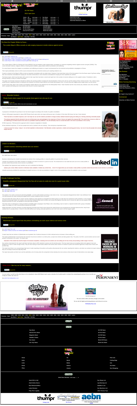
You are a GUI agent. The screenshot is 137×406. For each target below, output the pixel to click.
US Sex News (47, 27)
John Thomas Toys (124, 76)
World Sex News (47, 30)
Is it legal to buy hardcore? (126, 94)
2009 (16, 35)
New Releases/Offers (34, 385)
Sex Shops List (123, 64)
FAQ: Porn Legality (34, 390)
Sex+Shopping (114, 368)
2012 (27, 35)
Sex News (45, 17)
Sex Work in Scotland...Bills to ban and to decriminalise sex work (22, 104)
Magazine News (16, 27)
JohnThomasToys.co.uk (121, 22)
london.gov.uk (45, 59)
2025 (69, 35)
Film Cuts (45, 22)
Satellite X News (16, 29)
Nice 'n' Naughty (123, 79)
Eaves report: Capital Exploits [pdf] (12, 57)
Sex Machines (123, 74)
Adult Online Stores (75, 19)
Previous (4, 35)
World (29, 19)
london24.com (13, 56)
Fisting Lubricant (83, 14)
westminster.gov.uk (32, 230)
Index (24, 20)
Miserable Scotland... (13, 95)
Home (24, 17)
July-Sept (27, 36)
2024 (66, 35)
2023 (62, 35)
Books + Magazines (124, 68)
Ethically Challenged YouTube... (11, 178)
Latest (73, 35)
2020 (52, 35)
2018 (44, 35)
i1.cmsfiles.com (27, 57)
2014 (34, 35)
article (6, 56)
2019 (48, 35)
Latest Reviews (123, 62)
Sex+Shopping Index (125, 61)
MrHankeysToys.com (90, 303)
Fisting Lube (46, 402)
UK (28, 17)
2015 (37, 35)
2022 (59, 35)
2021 (55, 35)
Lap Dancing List (124, 65)
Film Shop (45, 23)
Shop (23, 368)
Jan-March (14, 36)
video (5, 191)
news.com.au (13, 155)
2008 (12, 35)
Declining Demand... (7, 217)
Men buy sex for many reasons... (21, 265)
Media (29, 20)
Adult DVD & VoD (74, 17)
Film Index (45, 20)
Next (8, 35)
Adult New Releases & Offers (78, 20)
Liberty (29, 22)
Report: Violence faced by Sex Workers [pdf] (15, 230)
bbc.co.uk (12, 229)
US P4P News (47, 26)
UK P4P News (26, 26)
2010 (19, 35)
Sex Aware (15, 30)
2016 (41, 35)
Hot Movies (122, 77)
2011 (23, 35)
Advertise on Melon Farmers (127, 100)
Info (29, 23)
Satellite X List (101, 385)
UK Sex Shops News (28, 29)
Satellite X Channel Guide (126, 67)
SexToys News (16, 32)
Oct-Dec (32, 36)
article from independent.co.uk (11, 278)
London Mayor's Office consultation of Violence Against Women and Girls (21, 59)
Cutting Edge (113, 360)
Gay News (15, 26)
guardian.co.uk (13, 189)
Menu (24, 19)
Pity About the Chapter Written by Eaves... (14, 42)
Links (24, 22)
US (67, 357)
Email (23, 365)
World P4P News (47, 29)
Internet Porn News (28, 30)
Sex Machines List (102, 388)
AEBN (91, 403)
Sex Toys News (33, 342)
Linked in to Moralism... (9, 143)
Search (25, 23)
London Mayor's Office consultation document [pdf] (16, 60)
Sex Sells (45, 19)
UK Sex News (26, 27)
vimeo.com (12, 191)
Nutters (69, 365)
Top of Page (69, 321)
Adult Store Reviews (64, 377)
